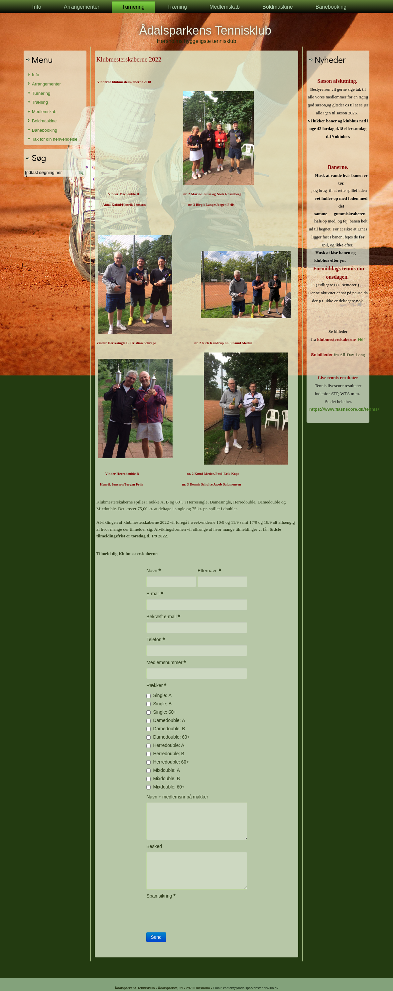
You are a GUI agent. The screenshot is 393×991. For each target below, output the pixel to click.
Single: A (159, 695)
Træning (177, 7)
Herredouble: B (165, 754)
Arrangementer (81, 7)
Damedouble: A (165, 720)
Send (156, 937)
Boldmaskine (277, 7)
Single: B (159, 704)
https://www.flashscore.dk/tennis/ (344, 409)
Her (361, 340)
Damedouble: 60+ (168, 737)
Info (36, 7)
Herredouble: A (165, 745)
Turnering (133, 7)
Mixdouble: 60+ (165, 787)
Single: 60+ (161, 712)
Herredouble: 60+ (167, 762)
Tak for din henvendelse (54, 139)
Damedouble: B (165, 729)
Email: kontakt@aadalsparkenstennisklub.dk (245, 988)
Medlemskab (224, 7)
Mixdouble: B (163, 779)
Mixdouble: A (163, 770)
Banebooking (331, 7)
